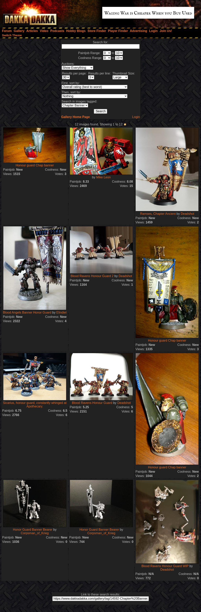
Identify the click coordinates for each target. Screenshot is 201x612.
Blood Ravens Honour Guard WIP (165, 566)
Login (136, 117)
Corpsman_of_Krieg (35, 533)
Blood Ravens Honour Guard (92, 402)
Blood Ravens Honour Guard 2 (92, 276)
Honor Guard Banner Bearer (32, 529)
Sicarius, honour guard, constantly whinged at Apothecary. (35, 404)
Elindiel (61, 312)
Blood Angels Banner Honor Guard (27, 312)
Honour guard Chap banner (35, 165)
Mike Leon (103, 177)
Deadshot (187, 213)
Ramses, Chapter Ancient (157, 213)
